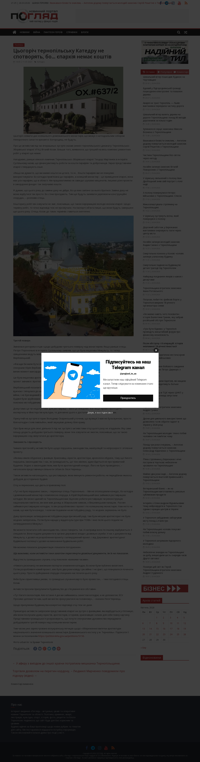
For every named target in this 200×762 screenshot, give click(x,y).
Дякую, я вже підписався (100, 412)
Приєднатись (128, 398)
